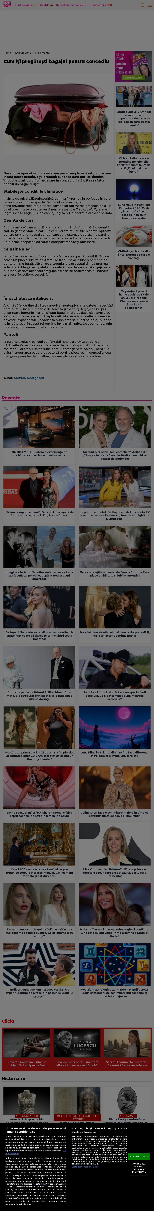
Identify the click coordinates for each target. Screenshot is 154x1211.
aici (42, 1184)
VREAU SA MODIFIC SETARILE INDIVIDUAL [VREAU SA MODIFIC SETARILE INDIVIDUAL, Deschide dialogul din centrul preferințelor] (139, 1168)
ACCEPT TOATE (139, 1156)
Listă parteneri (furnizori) (85, 1167)
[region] (77, 1167)
